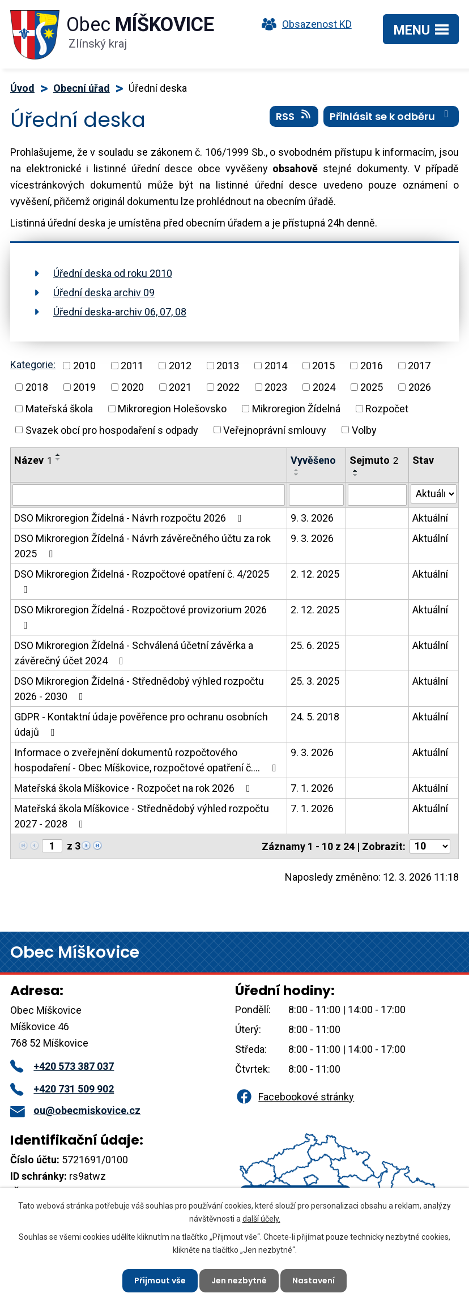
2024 (324, 387)
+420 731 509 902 (62, 1089)
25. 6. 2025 (315, 645)
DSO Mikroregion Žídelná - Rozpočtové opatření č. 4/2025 (141, 581)
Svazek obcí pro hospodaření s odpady (111, 430)
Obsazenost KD (304, 24)
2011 (132, 366)
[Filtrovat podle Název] (148, 495)
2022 (228, 387)
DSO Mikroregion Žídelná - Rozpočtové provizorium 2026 (140, 617)
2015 (323, 366)
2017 (419, 366)
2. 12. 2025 (315, 574)
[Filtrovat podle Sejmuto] (377, 495)
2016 (371, 366)
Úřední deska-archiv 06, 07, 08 (119, 312)
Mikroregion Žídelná (296, 409)
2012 (180, 366)
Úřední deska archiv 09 (104, 292)
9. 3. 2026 (312, 518)
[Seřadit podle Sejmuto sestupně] (355, 475)
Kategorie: (33, 364)
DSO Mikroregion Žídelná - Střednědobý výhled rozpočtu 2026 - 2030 (139, 688)
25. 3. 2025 (315, 681)
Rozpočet (386, 409)
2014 (276, 366)
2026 (419, 387)
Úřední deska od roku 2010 (112, 273)
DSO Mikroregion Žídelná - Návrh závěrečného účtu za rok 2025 (142, 546)
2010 (84, 366)
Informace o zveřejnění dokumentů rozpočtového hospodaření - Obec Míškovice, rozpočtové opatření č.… (147, 760)
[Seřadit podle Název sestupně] (58, 459)
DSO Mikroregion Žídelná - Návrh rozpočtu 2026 (130, 518)
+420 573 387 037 (62, 1066)
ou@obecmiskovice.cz (75, 1110)
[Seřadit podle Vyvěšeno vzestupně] (297, 470)
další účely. (261, 1218)
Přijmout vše (160, 1280)
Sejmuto (373, 460)
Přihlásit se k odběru (391, 116)
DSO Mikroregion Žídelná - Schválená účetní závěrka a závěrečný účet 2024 (133, 653)
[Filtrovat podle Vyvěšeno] (316, 495)
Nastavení (313, 1280)
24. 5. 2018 (315, 717)
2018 (36, 387)
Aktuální (430, 518)
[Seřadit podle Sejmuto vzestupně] (355, 470)
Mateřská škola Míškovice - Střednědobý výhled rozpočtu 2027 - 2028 (141, 816)
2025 (371, 387)
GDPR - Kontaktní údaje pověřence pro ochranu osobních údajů (141, 724)
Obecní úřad (81, 88)
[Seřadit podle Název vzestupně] (58, 455)
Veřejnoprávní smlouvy (274, 430)
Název (33, 460)
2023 (276, 387)
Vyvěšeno (313, 460)
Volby (364, 430)
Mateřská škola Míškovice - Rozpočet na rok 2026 (134, 788)
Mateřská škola (59, 409)
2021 (180, 387)
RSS (294, 116)
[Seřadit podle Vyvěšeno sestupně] (297, 474)
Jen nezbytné (239, 1280)
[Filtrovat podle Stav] (434, 493)
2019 (84, 387)
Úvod (22, 88)
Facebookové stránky (294, 1097)
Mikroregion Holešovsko (172, 409)
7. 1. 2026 (312, 788)
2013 (227, 366)
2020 (132, 387)
